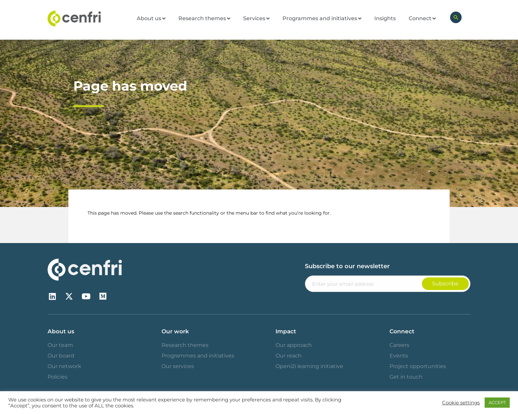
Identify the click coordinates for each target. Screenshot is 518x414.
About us (61, 331)
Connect (401, 331)
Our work (175, 331)
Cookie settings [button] (461, 403)
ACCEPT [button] (497, 402)
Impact (286, 331)
